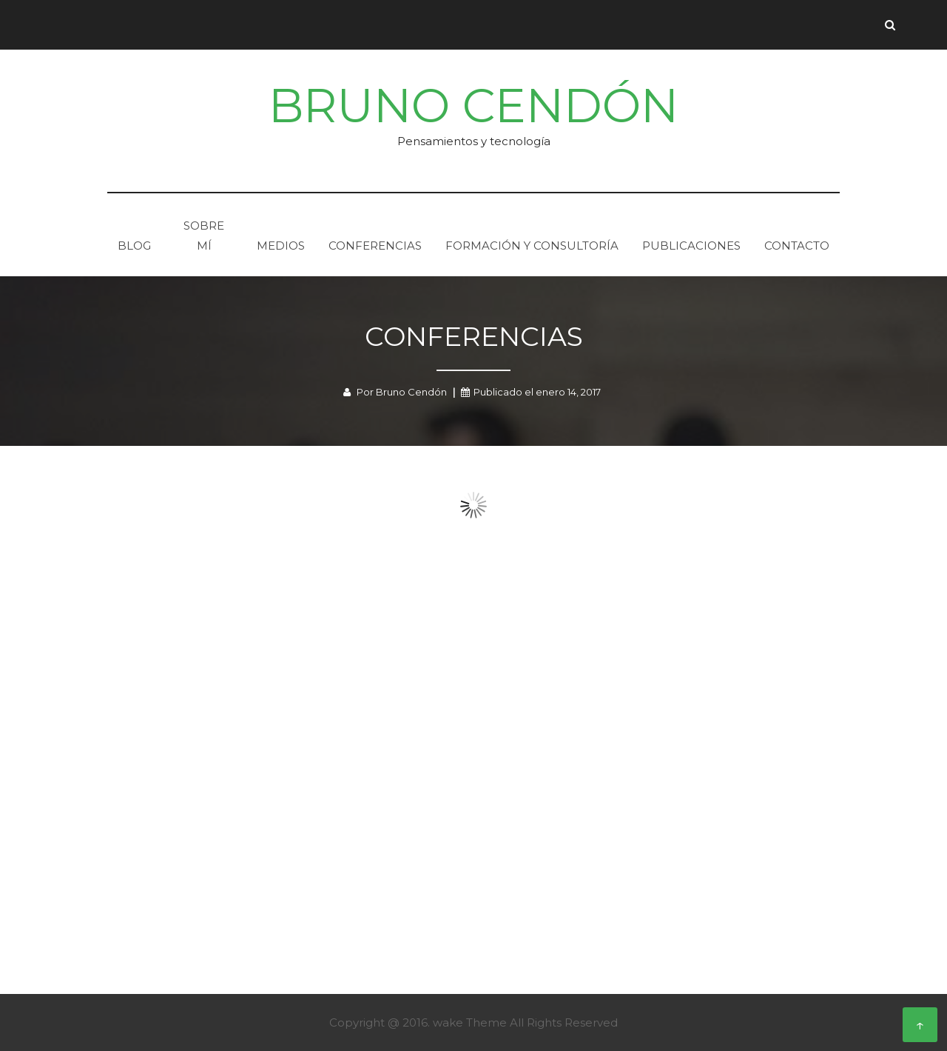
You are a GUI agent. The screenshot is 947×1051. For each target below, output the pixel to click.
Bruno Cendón (473, 105)
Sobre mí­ (203, 235)
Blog (134, 245)
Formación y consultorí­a (532, 245)
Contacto (796, 245)
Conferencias (375, 245)
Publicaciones (691, 245)
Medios (281, 245)
